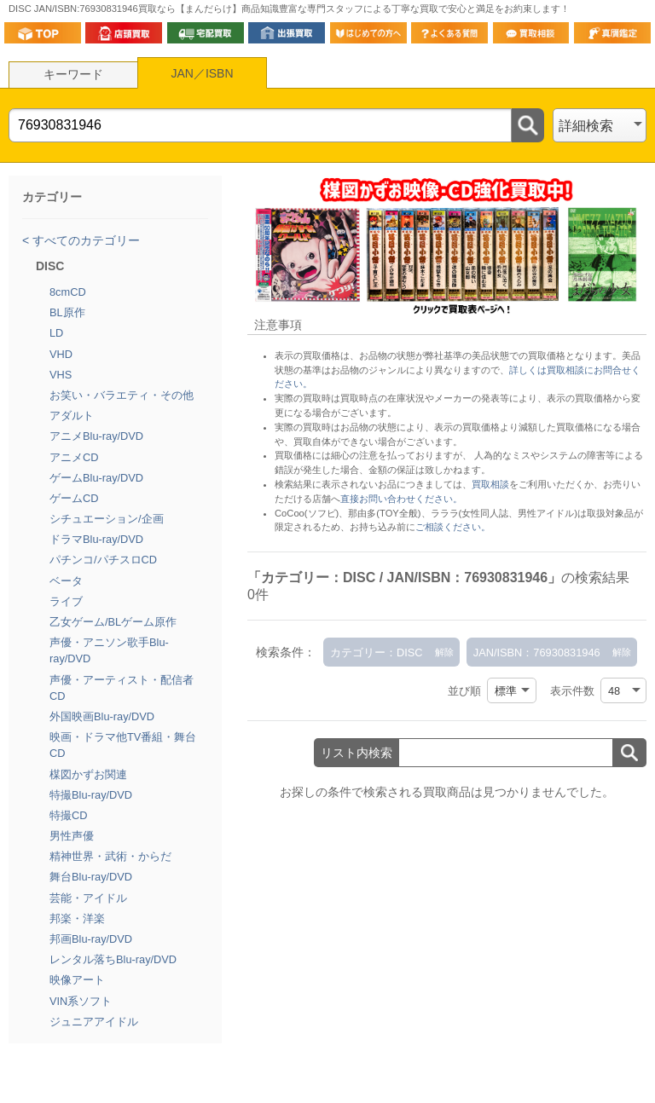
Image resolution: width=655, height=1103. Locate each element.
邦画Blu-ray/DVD (90, 939)
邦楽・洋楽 (77, 918)
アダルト (71, 415)
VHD (60, 354)
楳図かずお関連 (88, 774)
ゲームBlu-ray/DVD (96, 477)
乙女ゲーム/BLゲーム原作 (113, 621)
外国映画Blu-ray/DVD (101, 716)
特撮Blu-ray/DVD (90, 794)
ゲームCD (73, 498)
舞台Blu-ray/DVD (90, 876)
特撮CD (68, 815)
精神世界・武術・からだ (110, 856)
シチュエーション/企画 (106, 518)
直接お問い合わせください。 (401, 499)
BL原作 (67, 312)
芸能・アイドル (88, 898)
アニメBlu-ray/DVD (96, 436)
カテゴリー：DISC (376, 652)
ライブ (66, 601)
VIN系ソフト (80, 1001)
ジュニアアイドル (93, 1021)
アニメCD (73, 457)
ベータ (66, 581)
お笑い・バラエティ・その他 (121, 395)
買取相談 (490, 484)
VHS (60, 374)
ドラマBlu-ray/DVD (96, 539)
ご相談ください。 (452, 527)
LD (56, 332)
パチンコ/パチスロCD (103, 559)
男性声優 (71, 835)
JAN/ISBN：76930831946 (536, 652)
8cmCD (67, 292)
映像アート (77, 979)
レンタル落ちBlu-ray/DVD (113, 959)
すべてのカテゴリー (84, 240)
